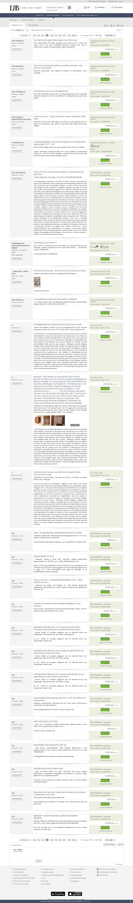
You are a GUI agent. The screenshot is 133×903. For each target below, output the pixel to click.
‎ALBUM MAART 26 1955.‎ (44, 556)
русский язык (73, 899)
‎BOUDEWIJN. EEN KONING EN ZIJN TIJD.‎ (50, 745)
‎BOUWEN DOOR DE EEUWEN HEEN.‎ (48, 768)
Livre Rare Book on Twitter (106, 869)
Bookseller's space (116, 1)
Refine (120, 30)
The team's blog (74, 872)
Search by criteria (52, 10)
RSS (113, 26)
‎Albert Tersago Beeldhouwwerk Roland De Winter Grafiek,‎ (58, 533)
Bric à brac (45, 881)
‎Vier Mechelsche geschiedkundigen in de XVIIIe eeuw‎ (55, 40)
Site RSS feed (102, 875)
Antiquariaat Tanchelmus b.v (99, 143)
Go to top (120, 864)
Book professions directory (87, 15)
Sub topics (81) (33, 25)
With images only (36, 30)
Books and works (52, 15)
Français (56, 899)
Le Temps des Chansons (98, 271)
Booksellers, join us (46, 869)
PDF (106, 26)
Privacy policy (73, 881)
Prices (44, 878)
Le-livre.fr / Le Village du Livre (99, 243)
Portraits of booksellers (20, 875)
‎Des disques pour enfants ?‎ (45, 242)
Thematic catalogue (27, 20)
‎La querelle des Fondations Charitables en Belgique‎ (55, 299)
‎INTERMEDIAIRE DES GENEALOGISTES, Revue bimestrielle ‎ (58, 324)
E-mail (120, 26)
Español (81, 899)
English (49, 899)
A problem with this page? (77, 878)
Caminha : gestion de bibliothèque (52, 875)
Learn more (86, 901)
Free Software (46, 884)
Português (64, 899)
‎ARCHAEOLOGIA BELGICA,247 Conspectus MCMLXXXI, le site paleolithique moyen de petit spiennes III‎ (59, 675)
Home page (39, 15)
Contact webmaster (75, 875)
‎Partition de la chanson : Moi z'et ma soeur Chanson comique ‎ (60, 270)
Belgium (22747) (17, 25)
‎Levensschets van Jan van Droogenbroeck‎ (51, 91)
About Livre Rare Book (78, 869)
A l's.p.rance (94, 325)
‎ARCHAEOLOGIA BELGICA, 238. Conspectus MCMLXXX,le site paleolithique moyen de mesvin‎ (59, 651)
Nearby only (47, 30)
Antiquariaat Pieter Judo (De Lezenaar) (102, 41)
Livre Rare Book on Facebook (107, 872)
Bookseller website (46, 872)
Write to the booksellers (97, 1)
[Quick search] (58, 7)
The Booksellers (68, 15)
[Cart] (86, 7)
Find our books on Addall (20, 884)
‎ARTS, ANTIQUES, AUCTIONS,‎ (46, 721)
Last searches (16, 845)
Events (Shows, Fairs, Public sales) (23, 878)
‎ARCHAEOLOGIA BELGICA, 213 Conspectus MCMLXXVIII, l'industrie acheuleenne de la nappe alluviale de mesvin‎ (57, 628)
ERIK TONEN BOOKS (96, 173)
